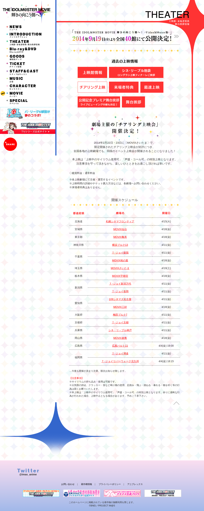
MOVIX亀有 (120, 236)
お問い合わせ (68, 484)
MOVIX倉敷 (120, 337)
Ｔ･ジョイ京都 (120, 322)
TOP (176, 403)
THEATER (27, 42)
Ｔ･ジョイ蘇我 (120, 252)
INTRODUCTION (27, 35)
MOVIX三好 (120, 306)
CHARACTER (27, 86)
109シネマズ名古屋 (120, 299)
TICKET (27, 64)
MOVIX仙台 (120, 229)
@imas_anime (28, 474)
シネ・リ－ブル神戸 (120, 330)
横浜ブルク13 (120, 244)
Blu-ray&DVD (27, 50)
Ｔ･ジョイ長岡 (120, 291)
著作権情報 (86, 484)
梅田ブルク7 (120, 314)
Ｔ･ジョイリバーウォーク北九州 (120, 361)
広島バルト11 (120, 345)
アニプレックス (135, 484)
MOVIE (27, 94)
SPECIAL (27, 101)
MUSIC (27, 79)
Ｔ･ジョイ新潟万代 (120, 283)
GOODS (27, 57)
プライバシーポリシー (110, 484)
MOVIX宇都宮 (120, 275)
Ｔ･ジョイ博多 (120, 353)
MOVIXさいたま (120, 268)
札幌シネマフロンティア (120, 221)
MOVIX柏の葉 (120, 260)
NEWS (27, 27)
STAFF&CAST (27, 72)
